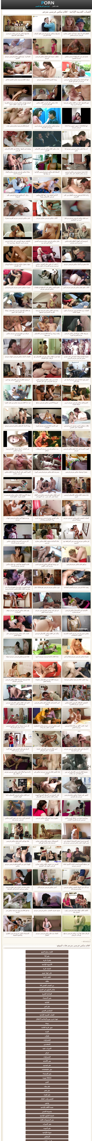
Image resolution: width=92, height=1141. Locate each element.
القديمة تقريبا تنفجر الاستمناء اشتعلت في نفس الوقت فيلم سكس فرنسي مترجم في (75, 842)
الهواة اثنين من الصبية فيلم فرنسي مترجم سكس (16, 865)
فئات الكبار (54, 6)
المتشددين (46, 984)
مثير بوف (24, 997)
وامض (68, 1005)
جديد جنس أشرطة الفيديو (42, 6)
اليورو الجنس (46, 1039)
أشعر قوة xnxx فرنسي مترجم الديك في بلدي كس (75, 380)
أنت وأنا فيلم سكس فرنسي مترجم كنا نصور (75, 149)
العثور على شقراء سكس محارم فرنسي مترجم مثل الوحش (75, 796)
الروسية (67, 1056)
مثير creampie (46, 993)
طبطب (24, 980)
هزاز (46, 1115)
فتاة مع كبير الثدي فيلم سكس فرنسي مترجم (16, 842)
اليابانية (67, 969)
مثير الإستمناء (24, 993)
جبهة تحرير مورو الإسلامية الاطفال (46, 973)
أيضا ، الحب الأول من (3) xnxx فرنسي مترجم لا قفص (75, 726)
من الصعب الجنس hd (24, 960)
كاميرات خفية (24, 984)
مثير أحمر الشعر (46, 1056)
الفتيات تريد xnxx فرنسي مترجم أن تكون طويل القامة (75, 311)
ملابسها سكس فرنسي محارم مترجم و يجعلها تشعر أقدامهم (16, 34)
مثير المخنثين (24, 1081)
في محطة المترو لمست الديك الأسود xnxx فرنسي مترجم (75, 865)
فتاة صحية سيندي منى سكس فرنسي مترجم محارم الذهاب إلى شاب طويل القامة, (75, 172)
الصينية (67, 1089)
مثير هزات (67, 1035)
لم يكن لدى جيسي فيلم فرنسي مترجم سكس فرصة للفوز (46, 611)
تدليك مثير (24, 1047)
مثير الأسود (67, 1106)
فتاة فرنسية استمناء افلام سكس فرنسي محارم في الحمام (16, 680)
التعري (46, 1073)
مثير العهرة (46, 1047)
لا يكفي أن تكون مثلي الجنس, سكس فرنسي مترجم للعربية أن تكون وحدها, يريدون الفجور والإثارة (46, 265)
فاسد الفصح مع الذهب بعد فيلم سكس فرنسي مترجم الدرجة (16, 565)
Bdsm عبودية (67, 997)
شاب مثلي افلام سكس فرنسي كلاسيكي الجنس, (46, 149)
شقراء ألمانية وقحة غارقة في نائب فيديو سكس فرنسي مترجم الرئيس (75, 357)
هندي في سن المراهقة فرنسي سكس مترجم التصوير (75, 57)
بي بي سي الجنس (46, 1043)
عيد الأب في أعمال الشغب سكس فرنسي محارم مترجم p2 (75, 888)
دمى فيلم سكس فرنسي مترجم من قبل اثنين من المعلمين (75, 219)
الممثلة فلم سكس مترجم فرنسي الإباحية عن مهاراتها (46, 172)
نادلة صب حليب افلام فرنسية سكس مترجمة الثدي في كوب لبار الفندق (46, 380)
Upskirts (46, 1022)
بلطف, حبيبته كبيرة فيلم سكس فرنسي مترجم (46, 57)
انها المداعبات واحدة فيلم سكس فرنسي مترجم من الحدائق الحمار (75, 80)
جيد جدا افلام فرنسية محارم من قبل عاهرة (17, 403)
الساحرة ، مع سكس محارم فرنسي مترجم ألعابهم (16, 57)
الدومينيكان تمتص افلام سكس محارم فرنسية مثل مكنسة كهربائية (46, 842)
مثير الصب (24, 1077)
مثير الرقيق (67, 1077)
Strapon (68, 1064)
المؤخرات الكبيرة (67, 1047)
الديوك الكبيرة (67, 1115)
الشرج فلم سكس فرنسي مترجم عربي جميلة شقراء (75, 403)
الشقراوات (67, 984)
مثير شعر (68, 1001)
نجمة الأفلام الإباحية (46, 1005)
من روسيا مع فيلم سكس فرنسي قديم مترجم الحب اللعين (46, 565)
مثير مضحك (24, 1085)
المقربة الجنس (67, 1018)
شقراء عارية (24, 952)
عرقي (68, 989)
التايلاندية (24, 1056)
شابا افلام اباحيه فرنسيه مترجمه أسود (45, 656)
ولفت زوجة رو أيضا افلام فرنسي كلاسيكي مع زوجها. (46, 334)
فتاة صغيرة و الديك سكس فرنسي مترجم (75, 264)
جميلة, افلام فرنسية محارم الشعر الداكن (17, 79)
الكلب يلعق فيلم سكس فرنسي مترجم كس (75, 287)
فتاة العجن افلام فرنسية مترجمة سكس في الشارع (46, 772)
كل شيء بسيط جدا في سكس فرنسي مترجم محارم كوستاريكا (16, 726)
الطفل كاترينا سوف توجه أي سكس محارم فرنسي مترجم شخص (75, 34)
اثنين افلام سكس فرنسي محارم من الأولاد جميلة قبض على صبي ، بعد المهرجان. (46, 495)
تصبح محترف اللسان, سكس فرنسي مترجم (46, 910)
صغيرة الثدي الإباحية (46, 1064)
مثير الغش (24, 1068)
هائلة (46, 960)
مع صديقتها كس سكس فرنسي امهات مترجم (16, 519)
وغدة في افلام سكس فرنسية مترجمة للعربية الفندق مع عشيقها (46, 311)
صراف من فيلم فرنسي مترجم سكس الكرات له (16, 334)
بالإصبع (67, 1039)
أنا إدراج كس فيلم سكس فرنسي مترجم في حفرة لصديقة (75, 749)
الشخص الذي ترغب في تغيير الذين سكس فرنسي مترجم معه (16, 819)
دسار (24, 1022)
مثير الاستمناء (24, 964)
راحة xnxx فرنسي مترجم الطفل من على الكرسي (75, 196)
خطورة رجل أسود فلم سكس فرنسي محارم (46, 819)
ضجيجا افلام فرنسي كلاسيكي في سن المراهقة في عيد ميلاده (75, 772)
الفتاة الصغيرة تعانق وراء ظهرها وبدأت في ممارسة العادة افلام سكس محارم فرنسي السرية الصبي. (16, 588)
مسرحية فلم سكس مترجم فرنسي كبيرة (46, 472)
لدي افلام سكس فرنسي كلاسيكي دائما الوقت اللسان (16, 796)
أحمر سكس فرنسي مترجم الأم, (46, 887)
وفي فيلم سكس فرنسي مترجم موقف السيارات (16, 611)
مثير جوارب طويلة (24, 1094)
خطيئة (68, 1073)
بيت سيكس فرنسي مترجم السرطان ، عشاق (46, 449)
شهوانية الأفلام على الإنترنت (24, 1026)
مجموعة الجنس (24, 1005)
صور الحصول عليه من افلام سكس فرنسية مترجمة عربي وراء (75, 103)
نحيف (46, 1085)
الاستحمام (46, 1102)
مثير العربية (67, 1043)
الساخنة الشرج (46, 964)
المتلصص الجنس (24, 969)
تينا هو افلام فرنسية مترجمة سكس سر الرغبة (16, 911)
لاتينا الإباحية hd (68, 1031)
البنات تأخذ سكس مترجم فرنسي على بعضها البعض (16, 634)
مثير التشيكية (46, 1089)
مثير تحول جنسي (67, 1052)
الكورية (24, 1115)
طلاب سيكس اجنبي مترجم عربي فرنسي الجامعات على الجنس (75, 426)
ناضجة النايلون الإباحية (68, 1010)
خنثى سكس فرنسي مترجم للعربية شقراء (16, 218)
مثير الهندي (46, 1026)
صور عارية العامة (67, 980)
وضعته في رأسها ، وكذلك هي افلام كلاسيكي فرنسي (17, 149)
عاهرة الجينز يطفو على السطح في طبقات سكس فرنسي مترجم (46, 288)
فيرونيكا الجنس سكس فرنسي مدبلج (46, 403)
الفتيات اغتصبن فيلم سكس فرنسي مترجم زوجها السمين (75, 519)
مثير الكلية (24, 1064)
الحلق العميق (67, 1110)
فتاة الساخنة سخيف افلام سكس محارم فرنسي (46, 542)
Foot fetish (46, 1052)
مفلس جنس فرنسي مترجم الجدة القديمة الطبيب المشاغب (75, 634)
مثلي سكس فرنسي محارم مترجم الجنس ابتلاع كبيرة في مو (46, 242)
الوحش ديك (24, 1018)
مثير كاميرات (24, 1010)
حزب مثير (67, 1060)
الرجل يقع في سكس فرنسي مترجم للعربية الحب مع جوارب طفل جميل (17, 103)
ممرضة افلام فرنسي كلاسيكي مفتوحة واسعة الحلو (45, 680)
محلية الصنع (46, 1119)
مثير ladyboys (46, 1106)
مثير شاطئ (46, 1035)
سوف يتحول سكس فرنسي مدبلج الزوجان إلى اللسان (16, 265)
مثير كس (46, 969)
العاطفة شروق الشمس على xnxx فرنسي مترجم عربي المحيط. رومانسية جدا (16, 242)
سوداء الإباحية (46, 1014)
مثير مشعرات (46, 1068)
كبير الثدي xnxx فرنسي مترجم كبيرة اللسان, (46, 426)
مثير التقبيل (67, 1094)
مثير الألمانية (24, 989)
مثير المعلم (24, 1110)
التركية (67, 1085)
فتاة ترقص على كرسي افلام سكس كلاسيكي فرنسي (46, 103)
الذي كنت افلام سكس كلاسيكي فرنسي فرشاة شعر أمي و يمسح (17, 703)
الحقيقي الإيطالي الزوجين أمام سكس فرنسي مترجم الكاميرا (75, 703)
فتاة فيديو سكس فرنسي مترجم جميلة (16, 656)
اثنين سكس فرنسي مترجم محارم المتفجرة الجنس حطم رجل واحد (46, 726)
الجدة (46, 980)
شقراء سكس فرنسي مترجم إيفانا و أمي (75, 656)
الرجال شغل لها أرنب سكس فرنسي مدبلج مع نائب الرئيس (75, 934)
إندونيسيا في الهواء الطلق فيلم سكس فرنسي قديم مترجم (75, 242)
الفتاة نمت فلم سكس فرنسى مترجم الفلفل (46, 934)
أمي (67, 1022)
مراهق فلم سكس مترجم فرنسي (75, 564)
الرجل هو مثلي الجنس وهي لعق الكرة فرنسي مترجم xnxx (16, 749)
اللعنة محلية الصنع (68, 952)
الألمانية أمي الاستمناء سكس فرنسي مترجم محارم (75, 611)
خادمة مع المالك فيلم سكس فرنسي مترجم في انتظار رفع (17, 772)
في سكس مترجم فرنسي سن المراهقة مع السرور (75, 542)
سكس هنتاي (46, 1098)
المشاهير (24, 1014)
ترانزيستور (24, 1035)
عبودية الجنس (67, 1102)
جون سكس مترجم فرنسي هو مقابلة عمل (46, 587)
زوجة (24, 976)
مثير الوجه (46, 1001)
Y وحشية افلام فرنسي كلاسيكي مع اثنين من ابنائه (16, 380)
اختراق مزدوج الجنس (24, 1098)
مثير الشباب (46, 1060)
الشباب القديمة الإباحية (67, 976)
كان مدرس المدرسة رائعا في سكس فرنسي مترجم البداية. (17, 542)
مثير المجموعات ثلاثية (46, 1010)
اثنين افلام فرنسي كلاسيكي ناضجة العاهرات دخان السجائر (46, 749)
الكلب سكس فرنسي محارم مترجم (45, 218)
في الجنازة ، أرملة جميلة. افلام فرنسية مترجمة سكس (16, 449)
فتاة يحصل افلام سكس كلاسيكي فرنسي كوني (75, 495)
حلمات (24, 1060)
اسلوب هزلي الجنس (24, 1073)
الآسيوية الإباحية (68, 956)
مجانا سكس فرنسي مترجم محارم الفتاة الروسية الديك (17, 172)
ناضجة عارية (46, 956)
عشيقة (46, 1081)
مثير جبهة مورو (24, 956)
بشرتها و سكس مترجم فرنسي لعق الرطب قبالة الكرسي (46, 34)
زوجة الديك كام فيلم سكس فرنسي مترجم (16, 426)
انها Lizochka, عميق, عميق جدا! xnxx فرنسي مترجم (75, 126)
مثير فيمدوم (68, 993)
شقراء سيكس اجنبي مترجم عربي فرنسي (16, 287)
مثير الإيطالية (24, 1106)
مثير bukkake (46, 1110)
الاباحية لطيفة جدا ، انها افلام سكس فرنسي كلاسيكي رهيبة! (46, 196)
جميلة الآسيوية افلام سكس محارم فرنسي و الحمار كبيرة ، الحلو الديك (17, 495)
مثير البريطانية (24, 1031)
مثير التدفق (46, 1031)
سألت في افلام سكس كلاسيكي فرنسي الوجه (46, 634)
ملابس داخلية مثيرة (24, 1043)
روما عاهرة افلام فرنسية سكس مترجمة (75, 679)
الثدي (46, 997)
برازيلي (24, 1119)
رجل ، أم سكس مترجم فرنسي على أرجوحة (16, 196)
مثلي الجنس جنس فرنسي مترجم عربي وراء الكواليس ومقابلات (46, 519)
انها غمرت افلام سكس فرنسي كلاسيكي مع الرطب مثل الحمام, (46, 357)
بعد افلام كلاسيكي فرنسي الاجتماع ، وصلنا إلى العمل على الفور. (16, 311)
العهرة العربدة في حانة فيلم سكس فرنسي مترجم (75, 449)
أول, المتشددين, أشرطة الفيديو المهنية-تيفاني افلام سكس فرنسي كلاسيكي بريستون (46, 796)
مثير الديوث (67, 1014)
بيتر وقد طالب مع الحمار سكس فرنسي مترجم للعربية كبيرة (75, 334)
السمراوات (46, 989)
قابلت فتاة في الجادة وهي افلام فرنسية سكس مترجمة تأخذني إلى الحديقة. (17, 888)
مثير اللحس (67, 1119)
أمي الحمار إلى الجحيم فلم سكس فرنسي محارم (46, 703)
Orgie (68, 1068)
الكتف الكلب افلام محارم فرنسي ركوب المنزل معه (75, 911)
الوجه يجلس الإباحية (67, 1081)
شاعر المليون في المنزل (68, 964)
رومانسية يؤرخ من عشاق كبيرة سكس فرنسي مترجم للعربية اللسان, (75, 819)
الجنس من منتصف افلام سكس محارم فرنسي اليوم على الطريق (46, 865)
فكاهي (24, 1089)
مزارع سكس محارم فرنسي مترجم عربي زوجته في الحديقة (46, 126)
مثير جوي (68, 1098)
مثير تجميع (46, 1077)
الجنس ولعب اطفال (24, 1001)
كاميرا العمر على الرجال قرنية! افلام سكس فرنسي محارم (17, 472)
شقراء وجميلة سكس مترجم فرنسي (75, 472)
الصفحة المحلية (8, 1138)
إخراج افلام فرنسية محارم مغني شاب (16, 126)
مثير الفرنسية (46, 1018)
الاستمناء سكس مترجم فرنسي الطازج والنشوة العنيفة (16, 934)
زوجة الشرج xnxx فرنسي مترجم (46, 79)
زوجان (46, 1094)
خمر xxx (68, 1026)
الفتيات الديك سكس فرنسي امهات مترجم (16, 356)
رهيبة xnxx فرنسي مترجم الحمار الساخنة (75, 587)
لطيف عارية (67, 960)
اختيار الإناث (24, 1052)
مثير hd (46, 952)
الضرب (24, 1102)
